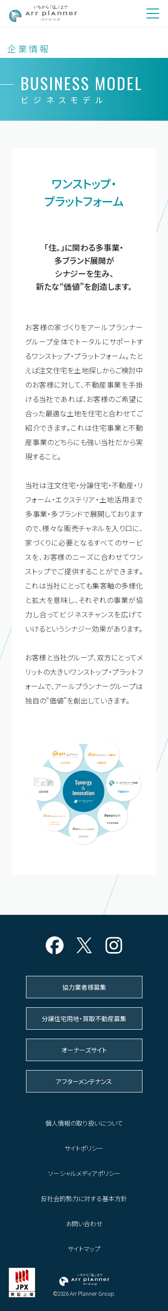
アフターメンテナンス (84, 1081)
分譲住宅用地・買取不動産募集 (84, 1018)
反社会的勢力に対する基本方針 (84, 1198)
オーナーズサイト (84, 1049)
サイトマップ (84, 1248)
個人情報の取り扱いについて (84, 1123)
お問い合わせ (84, 1223)
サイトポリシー (84, 1148)
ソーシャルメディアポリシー (84, 1173)
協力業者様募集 (84, 987)
